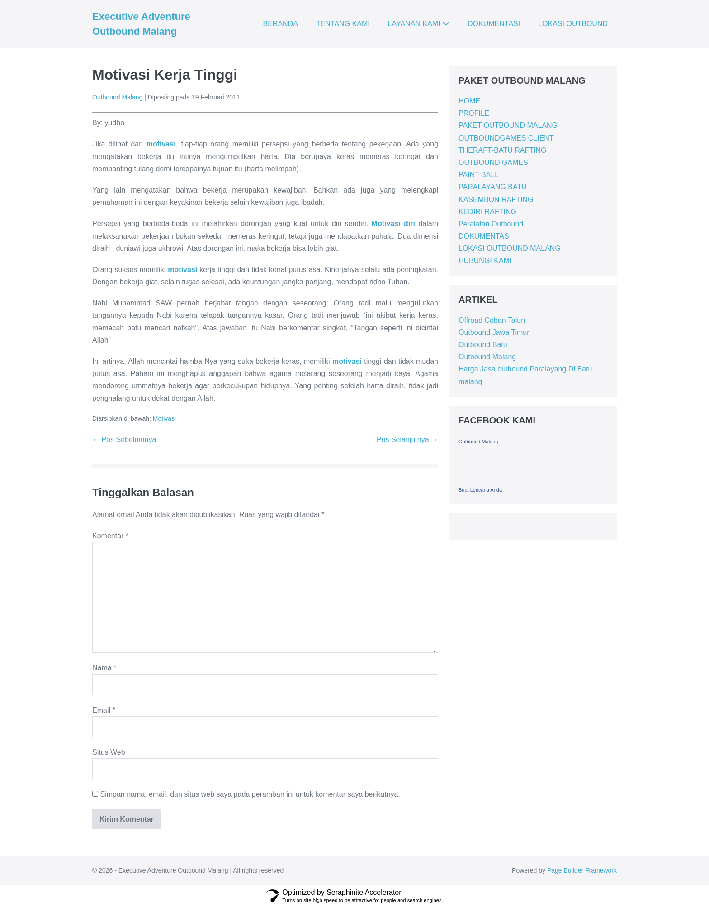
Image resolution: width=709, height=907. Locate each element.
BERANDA (280, 24)
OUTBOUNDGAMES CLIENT (506, 138)
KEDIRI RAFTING (487, 212)
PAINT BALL (478, 175)
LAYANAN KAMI (418, 24)
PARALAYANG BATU (492, 187)
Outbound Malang (487, 357)
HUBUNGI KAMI (484, 260)
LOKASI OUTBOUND (573, 24)
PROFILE (473, 113)
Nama (104, 668)
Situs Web (108, 752)
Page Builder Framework (582, 870)
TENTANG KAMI (343, 24)
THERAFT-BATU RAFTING (502, 150)
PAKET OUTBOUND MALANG (508, 125)
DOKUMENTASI (494, 24)
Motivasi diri (393, 223)
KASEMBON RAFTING (495, 199)
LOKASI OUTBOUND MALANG (509, 248)
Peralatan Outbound (490, 224)
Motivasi (164, 418)
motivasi (161, 144)
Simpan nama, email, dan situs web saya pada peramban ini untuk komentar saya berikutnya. (250, 794)
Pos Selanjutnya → (407, 439)
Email (103, 710)
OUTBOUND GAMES (493, 162)
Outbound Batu (482, 344)
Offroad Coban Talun (491, 320)
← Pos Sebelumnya (124, 439)
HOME (469, 101)
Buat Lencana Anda (480, 490)
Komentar (110, 536)
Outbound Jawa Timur (493, 332)
